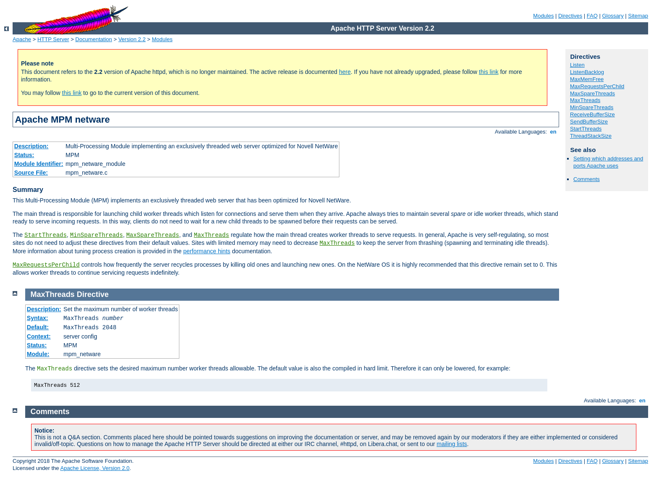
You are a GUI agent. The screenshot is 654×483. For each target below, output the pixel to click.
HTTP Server (53, 39)
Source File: (31, 172)
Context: (39, 336)
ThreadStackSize (591, 136)
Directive (93, 294)
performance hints (206, 251)
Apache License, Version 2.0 (94, 468)
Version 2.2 (132, 39)
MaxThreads (211, 235)
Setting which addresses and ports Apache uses (608, 162)
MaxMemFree (587, 79)
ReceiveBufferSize (592, 114)
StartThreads (45, 235)
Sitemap (638, 16)
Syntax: (37, 318)
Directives (570, 16)
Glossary (612, 16)
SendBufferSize (589, 121)
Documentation (93, 39)
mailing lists (452, 444)
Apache (22, 39)
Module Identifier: (38, 163)
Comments (586, 179)
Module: (38, 354)
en (553, 132)
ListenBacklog (587, 72)
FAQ (592, 16)
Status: (24, 155)
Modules (543, 16)
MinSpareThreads (96, 235)
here (345, 71)
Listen (577, 65)
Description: (31, 146)
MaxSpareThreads (152, 235)
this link (489, 71)
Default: (38, 327)
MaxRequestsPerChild (46, 265)
